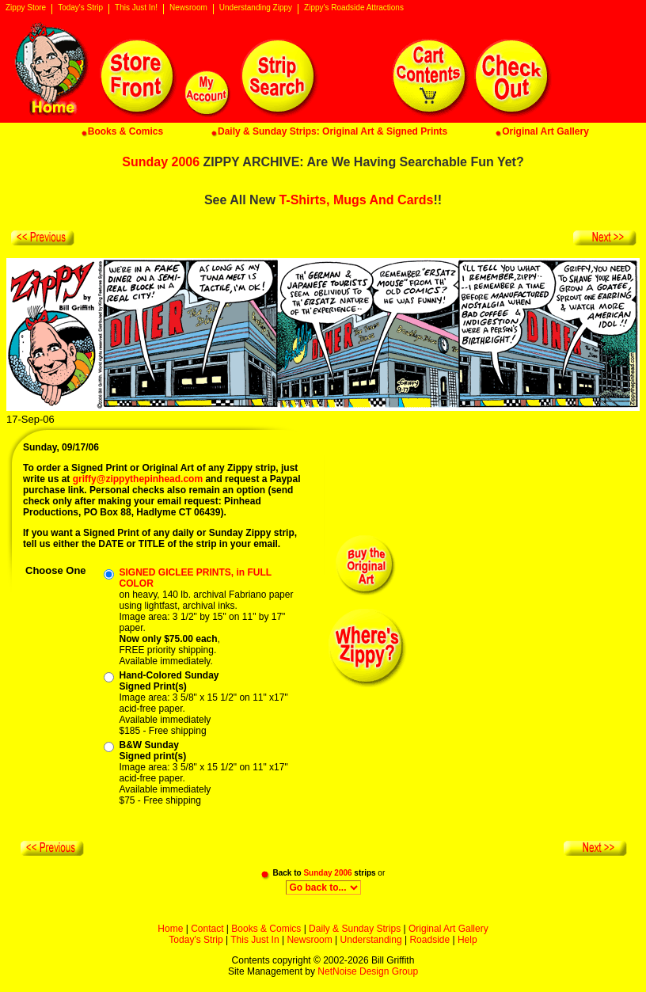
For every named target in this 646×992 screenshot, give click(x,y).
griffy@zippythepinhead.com (138, 479)
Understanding (371, 939)
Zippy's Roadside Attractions (354, 8)
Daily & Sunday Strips (355, 928)
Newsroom (188, 8)
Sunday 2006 (161, 162)
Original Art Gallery (448, 928)
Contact (207, 928)
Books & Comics (266, 928)
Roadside (429, 939)
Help (467, 939)
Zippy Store (26, 8)
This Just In (254, 939)
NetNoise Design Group (367, 971)
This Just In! (136, 8)
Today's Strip (80, 8)
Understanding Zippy (255, 8)
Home (170, 928)
